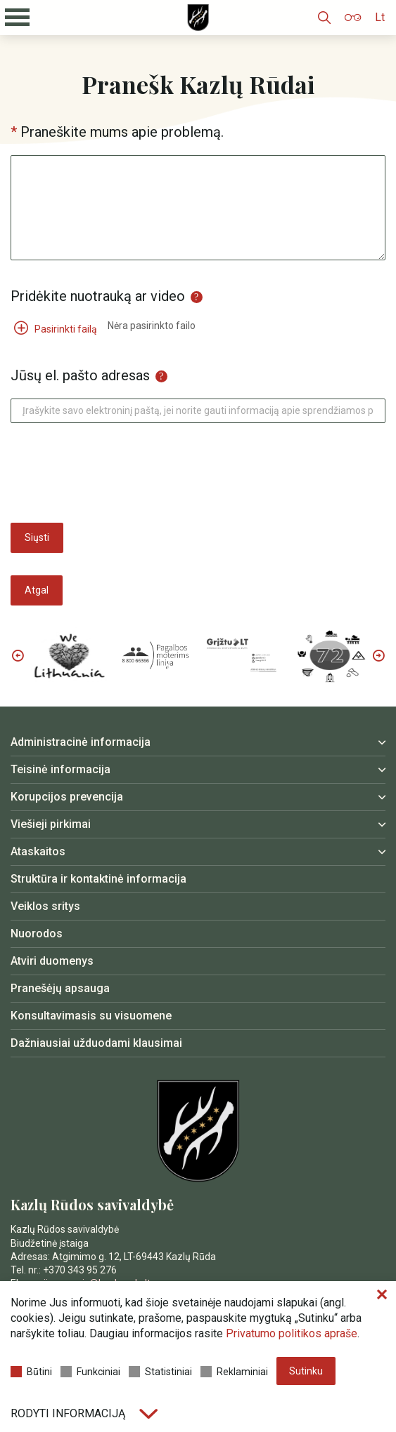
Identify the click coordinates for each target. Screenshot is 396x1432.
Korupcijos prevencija (67, 796)
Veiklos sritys (45, 906)
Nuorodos (37, 933)
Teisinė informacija (60, 769)
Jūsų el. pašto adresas (89, 375)
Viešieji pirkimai (51, 824)
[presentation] (117, 473)
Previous (18, 655)
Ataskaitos (38, 851)
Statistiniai (160, 1371)
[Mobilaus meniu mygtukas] (17, 17)
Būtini (31, 1371)
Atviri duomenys (52, 961)
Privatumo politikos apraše (291, 1333)
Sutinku (306, 1371)
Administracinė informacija (81, 742)
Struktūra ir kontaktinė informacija (98, 878)
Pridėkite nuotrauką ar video (107, 296)
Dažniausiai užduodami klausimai (96, 1043)
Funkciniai (90, 1371)
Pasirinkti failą (55, 329)
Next (378, 655)
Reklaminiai (234, 1371)
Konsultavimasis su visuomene (91, 1015)
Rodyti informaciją (84, 1413)
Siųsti (37, 537)
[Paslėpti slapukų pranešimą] (381, 1295)
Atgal (37, 590)
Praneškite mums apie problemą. (122, 131)
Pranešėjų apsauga (60, 988)
